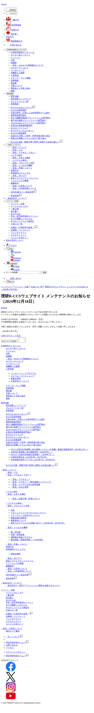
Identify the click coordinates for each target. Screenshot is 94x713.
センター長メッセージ (20, 62)
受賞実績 (15, 111)
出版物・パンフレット (20, 237)
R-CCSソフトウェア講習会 (22, 228)
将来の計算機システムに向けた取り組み (28, 145)
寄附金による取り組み (20, 95)
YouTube (15, 267)
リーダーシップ (17, 77)
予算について (17, 93)
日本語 (15, 274)
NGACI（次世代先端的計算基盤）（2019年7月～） (33, 462)
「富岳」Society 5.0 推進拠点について (27, 72)
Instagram (16, 265)
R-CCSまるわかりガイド (23, 115)
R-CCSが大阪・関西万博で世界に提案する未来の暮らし (37, 149)
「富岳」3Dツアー (19, 183)
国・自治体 (16, 539)
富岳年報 (16, 203)
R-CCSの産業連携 (18, 140)
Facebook (16, 259)
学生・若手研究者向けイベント (24, 223)
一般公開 (15, 216)
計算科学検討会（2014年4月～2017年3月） (29, 464)
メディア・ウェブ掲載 (20, 85)
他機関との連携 (17, 80)
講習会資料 (16, 561)
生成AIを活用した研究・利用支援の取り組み (30, 143)
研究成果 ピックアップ (21, 106)
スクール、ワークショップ (22, 383)
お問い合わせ (14, 285)
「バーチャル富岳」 (19, 167)
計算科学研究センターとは (22, 59)
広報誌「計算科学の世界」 (24, 235)
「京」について (14, 644)
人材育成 (15, 82)
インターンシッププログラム (23, 380)
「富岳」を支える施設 (20, 165)
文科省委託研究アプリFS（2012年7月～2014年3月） (33, 467)
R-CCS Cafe (16, 221)
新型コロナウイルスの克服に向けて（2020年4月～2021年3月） (38, 530)
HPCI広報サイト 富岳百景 (24, 199)
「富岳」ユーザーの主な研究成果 (25, 492)
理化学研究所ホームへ (17, 650)
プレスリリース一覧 (19, 108)
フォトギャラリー (18, 240)
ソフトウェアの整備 (19, 188)
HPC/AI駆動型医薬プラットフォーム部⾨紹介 (30, 125)
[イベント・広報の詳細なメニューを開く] (12, 208)
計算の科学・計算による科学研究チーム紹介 (30, 120)
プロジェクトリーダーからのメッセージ (28, 520)
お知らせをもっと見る (11, 343)
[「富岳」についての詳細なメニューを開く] (13, 151)
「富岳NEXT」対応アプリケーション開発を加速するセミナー (33, 593)
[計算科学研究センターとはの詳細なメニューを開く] (16, 56)
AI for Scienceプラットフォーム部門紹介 (28, 130)
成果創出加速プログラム (21, 544)
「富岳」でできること (20, 486)
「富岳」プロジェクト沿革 (22, 170)
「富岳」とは (17, 157)
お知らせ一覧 (17, 231)
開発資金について (18, 527)
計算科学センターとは (11, 353)
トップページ (7, 294)
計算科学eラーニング (20, 388)
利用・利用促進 (17, 542)
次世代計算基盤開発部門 (21, 133)
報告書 (14, 90)
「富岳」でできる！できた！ (23, 160)
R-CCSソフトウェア (19, 135)
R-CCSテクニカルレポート (22, 138)
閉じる (10, 288)
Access (3, 11)
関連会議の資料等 (18, 525)
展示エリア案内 (13, 638)
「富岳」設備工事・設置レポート (25, 506)
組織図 (14, 70)
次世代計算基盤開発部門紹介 (18, 439)
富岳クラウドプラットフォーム (24, 185)
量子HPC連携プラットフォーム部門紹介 (28, 127)
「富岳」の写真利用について (23, 195)
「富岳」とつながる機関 (21, 172)
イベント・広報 (17, 211)
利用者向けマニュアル (20, 180)
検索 (43, 279)
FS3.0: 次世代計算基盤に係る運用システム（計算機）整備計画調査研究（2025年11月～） (50, 456)
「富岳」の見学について (21, 193)
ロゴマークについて (19, 75)
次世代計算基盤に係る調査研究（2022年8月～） (32, 459)
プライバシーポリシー (15, 659)
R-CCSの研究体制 (18, 117)
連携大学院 (16, 386)
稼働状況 (15, 190)
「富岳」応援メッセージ (21, 175)
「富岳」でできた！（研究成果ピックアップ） (31, 489)
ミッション (16, 65)
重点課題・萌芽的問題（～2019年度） (27, 547)
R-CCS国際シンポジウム (16, 612)
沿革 (13, 67)
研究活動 (15, 103)
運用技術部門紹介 (18, 122)
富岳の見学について (15, 247)
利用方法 (15, 178)
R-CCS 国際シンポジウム (22, 226)
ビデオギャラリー (18, 242)
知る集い (15, 218)
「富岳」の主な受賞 (19, 494)
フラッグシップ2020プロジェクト (25, 522)
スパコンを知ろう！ (19, 245)
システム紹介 (17, 162)
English (15, 277)
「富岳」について (18, 154)
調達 (13, 98)
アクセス (11, 252)
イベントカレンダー (19, 213)
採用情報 (15, 88)
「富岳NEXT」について (16, 205)
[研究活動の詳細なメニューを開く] (10, 100)
